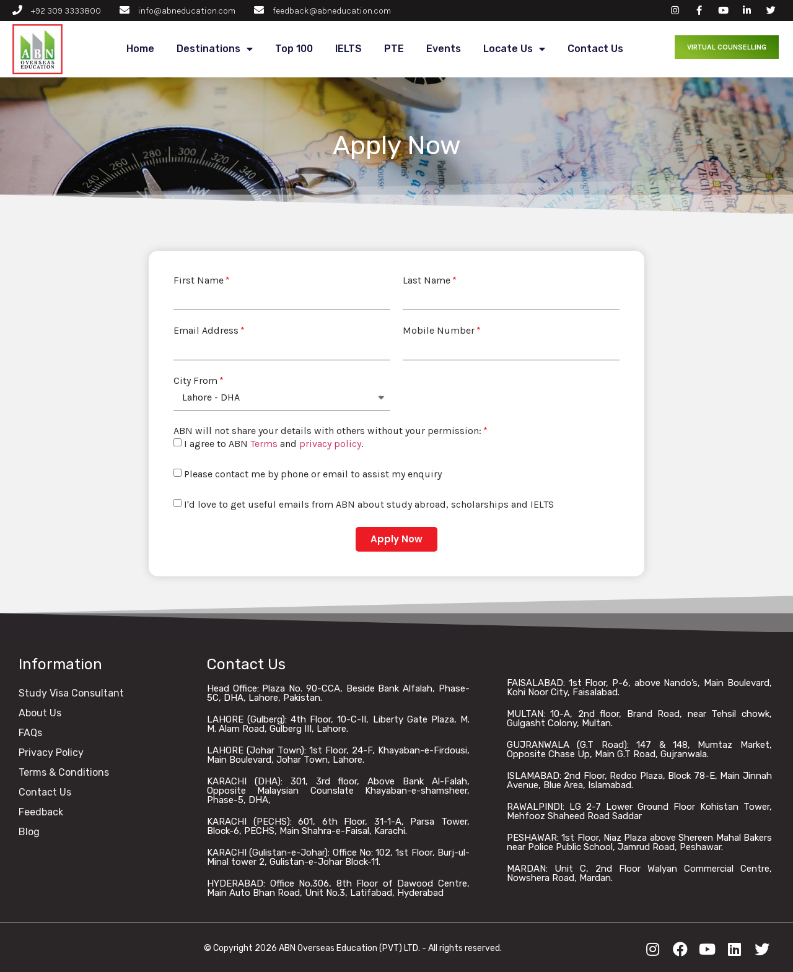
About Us (40, 713)
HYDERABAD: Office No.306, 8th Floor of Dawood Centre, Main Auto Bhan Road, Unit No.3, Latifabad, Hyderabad (338, 888)
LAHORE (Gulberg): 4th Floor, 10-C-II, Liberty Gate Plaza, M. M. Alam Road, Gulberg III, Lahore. (338, 724)
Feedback (41, 812)
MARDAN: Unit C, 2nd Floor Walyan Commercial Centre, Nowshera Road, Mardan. (639, 873)
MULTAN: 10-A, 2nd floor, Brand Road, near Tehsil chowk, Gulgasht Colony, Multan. (639, 718)
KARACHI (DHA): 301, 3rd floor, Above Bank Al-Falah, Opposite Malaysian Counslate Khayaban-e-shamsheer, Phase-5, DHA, (338, 790)
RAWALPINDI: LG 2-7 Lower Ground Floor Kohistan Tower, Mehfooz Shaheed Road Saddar (639, 811)
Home (140, 48)
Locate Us (514, 49)
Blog (29, 832)
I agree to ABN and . (273, 443)
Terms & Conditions (64, 772)
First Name (198, 280)
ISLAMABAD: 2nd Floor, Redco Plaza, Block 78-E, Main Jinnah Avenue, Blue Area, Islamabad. (639, 780)
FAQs (30, 733)
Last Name (426, 280)
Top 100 (294, 48)
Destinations (215, 49)
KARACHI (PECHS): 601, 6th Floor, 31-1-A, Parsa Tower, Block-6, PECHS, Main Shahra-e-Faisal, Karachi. (338, 826)
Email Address (206, 331)
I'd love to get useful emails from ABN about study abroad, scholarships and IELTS (369, 504)
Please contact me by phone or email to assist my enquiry (313, 474)
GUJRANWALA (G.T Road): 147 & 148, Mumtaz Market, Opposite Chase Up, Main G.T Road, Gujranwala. (639, 749)
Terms (264, 443)
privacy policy (330, 443)
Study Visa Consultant (71, 693)
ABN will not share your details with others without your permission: (327, 431)
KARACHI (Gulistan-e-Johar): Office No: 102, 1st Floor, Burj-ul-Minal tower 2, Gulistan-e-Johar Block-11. (338, 857)
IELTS (348, 48)
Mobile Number (439, 331)
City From (195, 381)
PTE (394, 48)
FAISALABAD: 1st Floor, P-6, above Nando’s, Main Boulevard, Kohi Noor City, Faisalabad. (639, 687)
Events (443, 48)
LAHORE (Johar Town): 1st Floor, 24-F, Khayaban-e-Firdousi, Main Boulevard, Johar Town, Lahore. (338, 755)
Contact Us (595, 48)
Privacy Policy (51, 752)
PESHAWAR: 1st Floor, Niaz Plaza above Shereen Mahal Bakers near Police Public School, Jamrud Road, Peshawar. (639, 842)
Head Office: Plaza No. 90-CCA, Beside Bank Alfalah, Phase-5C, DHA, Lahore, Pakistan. (338, 693)
